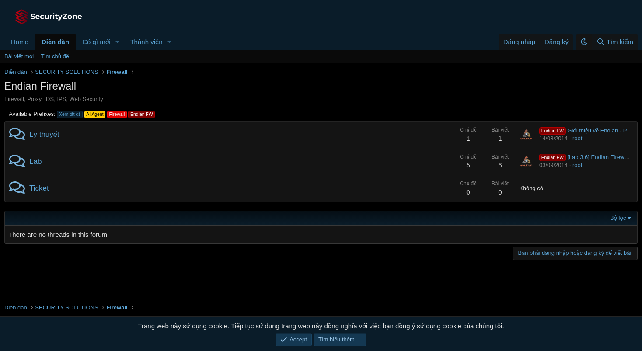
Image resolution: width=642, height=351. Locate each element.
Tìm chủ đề (55, 56)
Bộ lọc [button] (618, 218)
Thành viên (146, 41)
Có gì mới (96, 41)
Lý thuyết (44, 134)
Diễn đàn (55, 41)
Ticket (39, 188)
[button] (117, 42)
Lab (35, 161)
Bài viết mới (19, 56)
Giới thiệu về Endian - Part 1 (588, 130)
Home (19, 41)
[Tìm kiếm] (615, 42)
